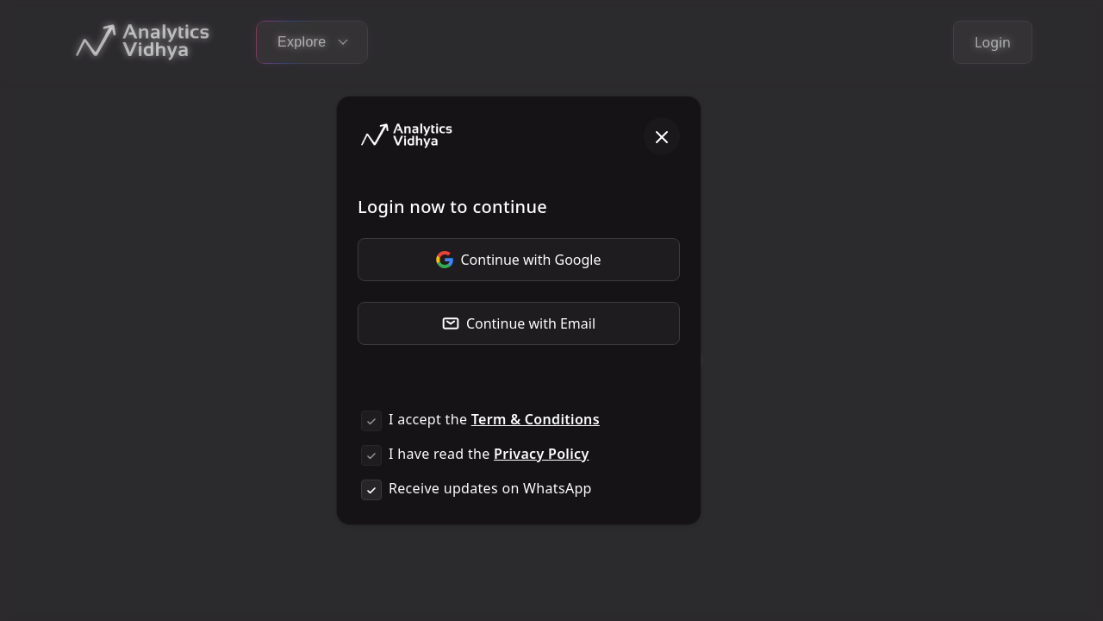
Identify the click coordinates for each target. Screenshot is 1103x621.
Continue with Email (518, 323)
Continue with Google (518, 259)
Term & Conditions (535, 419)
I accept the (494, 419)
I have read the (489, 453)
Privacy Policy (541, 453)
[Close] (662, 136)
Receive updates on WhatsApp (490, 488)
